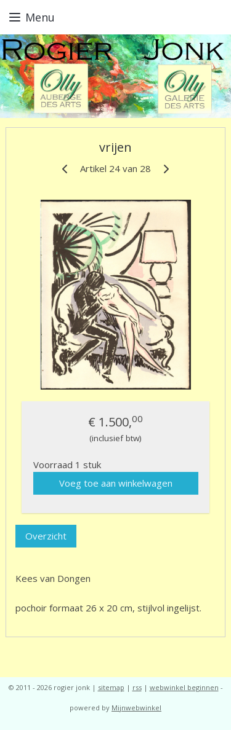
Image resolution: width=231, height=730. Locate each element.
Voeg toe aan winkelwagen (115, 483)
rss (137, 687)
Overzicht (46, 536)
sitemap (111, 687)
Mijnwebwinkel (136, 707)
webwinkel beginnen (184, 687)
